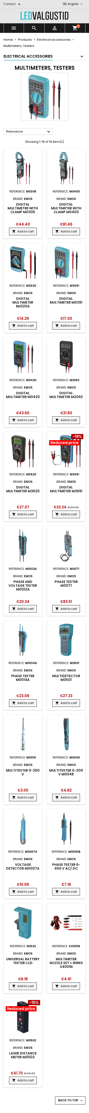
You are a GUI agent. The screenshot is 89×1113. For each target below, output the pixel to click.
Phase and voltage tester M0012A (23, 585)
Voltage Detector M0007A (22, 866)
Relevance (29, 132)
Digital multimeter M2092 (66, 395)
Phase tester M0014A (22, 678)
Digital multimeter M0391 (66, 300)
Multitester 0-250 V (23, 772)
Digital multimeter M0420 (23, 395)
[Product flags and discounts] (66, 440)
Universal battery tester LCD (22, 961)
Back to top (70, 1100)
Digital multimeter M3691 (66, 489)
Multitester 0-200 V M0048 (66, 772)
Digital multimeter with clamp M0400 (66, 208)
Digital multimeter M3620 (23, 489)
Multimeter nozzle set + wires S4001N (66, 963)
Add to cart (23, 231)
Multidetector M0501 (66, 678)
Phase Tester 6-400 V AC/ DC (66, 866)
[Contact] (13, 4)
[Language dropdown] (73, 4)
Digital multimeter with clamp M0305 (23, 208)
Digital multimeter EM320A (22, 302)
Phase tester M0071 (66, 583)
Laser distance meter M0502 (23, 1055)
